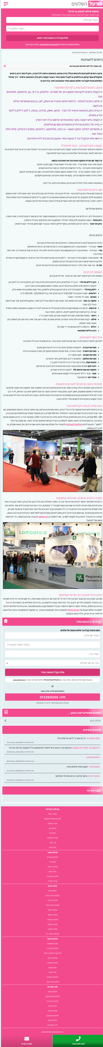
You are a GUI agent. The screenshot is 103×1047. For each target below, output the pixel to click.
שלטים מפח (51, 991)
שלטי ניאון (51, 871)
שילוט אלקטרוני (51, 876)
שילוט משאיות (51, 962)
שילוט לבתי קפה (51, 981)
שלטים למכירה (51, 948)
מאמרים (51, 832)
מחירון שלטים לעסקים (51, 818)
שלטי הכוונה (51, 929)
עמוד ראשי (51, 813)
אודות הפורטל (51, 837)
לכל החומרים (52, 1025)
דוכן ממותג (42, 516)
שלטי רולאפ (51, 909)
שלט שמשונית (51, 943)
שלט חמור (51, 972)
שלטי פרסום (51, 914)
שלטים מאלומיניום (52, 996)
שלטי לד (51, 861)
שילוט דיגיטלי (52, 866)
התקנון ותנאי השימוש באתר (48, 44)
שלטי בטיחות (51, 924)
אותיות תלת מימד (51, 905)
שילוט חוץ (51, 828)
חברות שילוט (72, 609)
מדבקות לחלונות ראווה (51, 953)
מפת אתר (51, 847)
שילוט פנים (94, 720)
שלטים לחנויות (51, 977)
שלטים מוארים (51, 857)
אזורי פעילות (51, 823)
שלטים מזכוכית (51, 1001)
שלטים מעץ (51, 1020)
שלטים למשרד (51, 919)
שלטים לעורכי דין (51, 933)
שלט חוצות (51, 967)
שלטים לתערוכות (72, 424)
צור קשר (51, 842)
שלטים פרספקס (51, 1015)
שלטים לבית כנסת (51, 895)
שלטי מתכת (51, 1010)
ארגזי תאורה (51, 881)
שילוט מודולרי (51, 900)
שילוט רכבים (51, 957)
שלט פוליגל (51, 1006)
